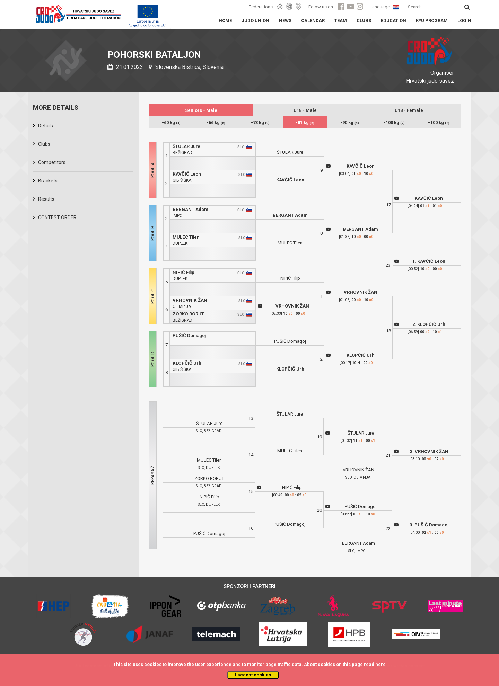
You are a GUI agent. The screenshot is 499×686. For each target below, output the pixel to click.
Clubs (44, 144)
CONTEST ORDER (57, 217)
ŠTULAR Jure (186, 146)
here (380, 664)
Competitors (51, 162)
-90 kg (349, 122)
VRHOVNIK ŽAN (190, 300)
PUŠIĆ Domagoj (189, 335)
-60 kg (171, 122)
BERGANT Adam (190, 209)
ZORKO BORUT (188, 314)
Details (45, 125)
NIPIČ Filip (183, 272)
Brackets (48, 181)
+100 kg (438, 122)
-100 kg (394, 122)
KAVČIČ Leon (187, 174)
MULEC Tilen (186, 237)
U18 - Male (305, 110)
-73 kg (260, 122)
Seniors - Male (201, 110)
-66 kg (216, 122)
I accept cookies (253, 674)
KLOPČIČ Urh (187, 363)
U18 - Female (409, 110)
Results (46, 199)
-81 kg (305, 122)
